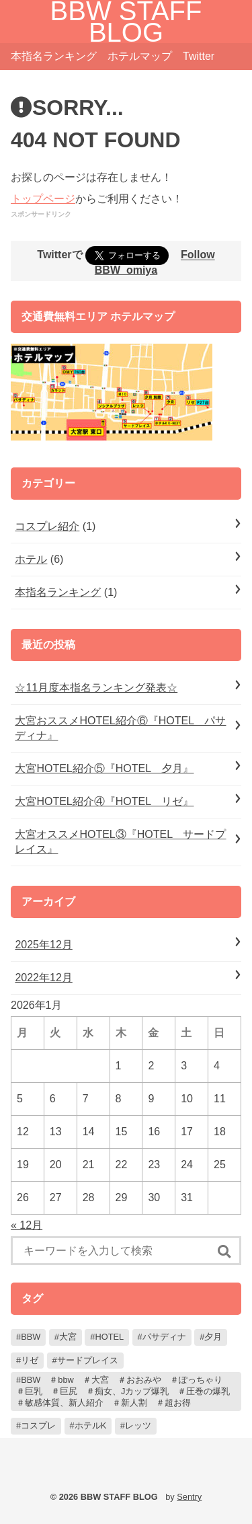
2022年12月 (43, 977)
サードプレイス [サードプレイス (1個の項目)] (87, 1360)
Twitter (198, 56)
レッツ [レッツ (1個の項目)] (138, 1425)
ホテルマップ (140, 56)
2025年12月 (43, 944)
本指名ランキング (54, 56)
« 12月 (26, 1225)
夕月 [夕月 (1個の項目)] (213, 1337)
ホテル (31, 559)
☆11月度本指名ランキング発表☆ (96, 687)
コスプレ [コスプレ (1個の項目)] (38, 1425)
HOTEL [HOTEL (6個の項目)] (109, 1337)
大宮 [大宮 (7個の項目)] (68, 1337)
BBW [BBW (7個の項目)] (30, 1337)
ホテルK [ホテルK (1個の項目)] (91, 1425)
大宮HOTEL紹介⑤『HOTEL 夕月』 (104, 768)
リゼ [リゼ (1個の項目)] (29, 1360)
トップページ (43, 198)
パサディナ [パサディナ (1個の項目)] (164, 1337)
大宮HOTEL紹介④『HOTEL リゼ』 (104, 801)
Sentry (189, 1497)
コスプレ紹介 (47, 526)
